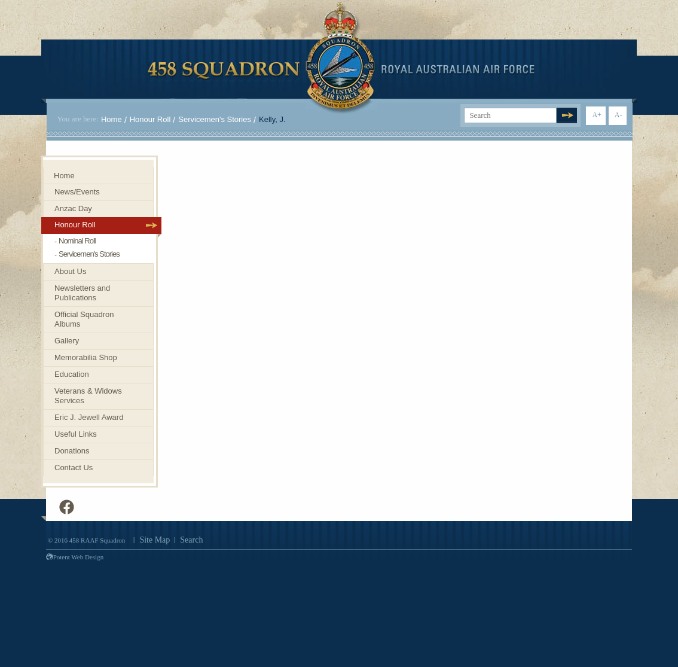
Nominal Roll (77, 240)
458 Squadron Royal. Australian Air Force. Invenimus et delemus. (341, 58)
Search (191, 539)
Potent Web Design (74, 557)
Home (111, 119)
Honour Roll (150, 119)
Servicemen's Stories (214, 119)
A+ (596, 115)
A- (618, 115)
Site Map (154, 539)
